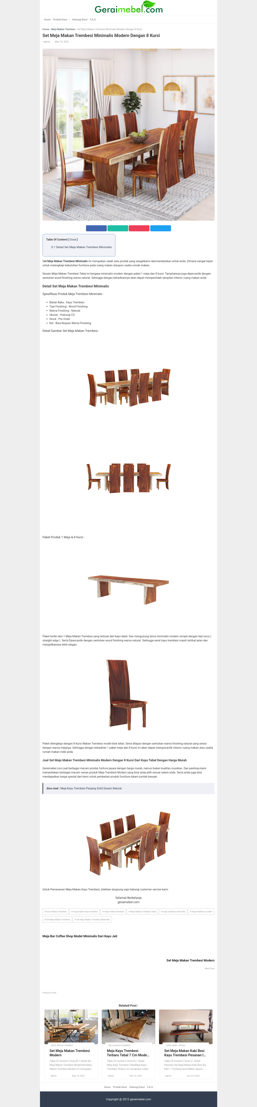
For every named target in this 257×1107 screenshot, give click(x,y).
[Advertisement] (86, 966)
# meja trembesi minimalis (173, 911)
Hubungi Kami (80, 19)
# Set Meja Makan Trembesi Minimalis (92, 919)
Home (47, 19)
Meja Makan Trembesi (63, 29)
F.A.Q (93, 19)
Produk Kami (60, 19)
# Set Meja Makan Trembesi (57, 919)
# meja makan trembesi (113, 911)
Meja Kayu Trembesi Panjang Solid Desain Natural (91, 788)
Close (72, 239)
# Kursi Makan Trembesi (55, 911)
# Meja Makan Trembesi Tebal (142, 911)
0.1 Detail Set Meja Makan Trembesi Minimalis (81, 247)
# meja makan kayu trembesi (84, 911)
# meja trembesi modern (201, 911)
